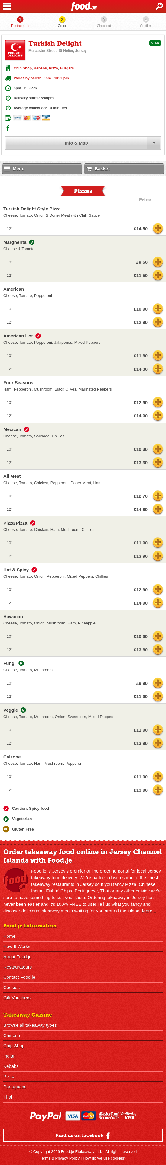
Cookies (11, 987)
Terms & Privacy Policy (60, 1158)
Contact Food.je (19, 977)
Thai (7, 1097)
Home (9, 936)
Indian (9, 1055)
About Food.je (17, 956)
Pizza (53, 68)
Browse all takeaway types (30, 1025)
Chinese (11, 1035)
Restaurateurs (17, 966)
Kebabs (40, 68)
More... (149, 910)
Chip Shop (23, 68)
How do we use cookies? (104, 1158)
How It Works (16, 946)
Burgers (67, 68)
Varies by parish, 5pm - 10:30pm (41, 78)
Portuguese (15, 1086)
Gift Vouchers (17, 997)
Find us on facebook (84, 1135)
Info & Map (76, 142)
